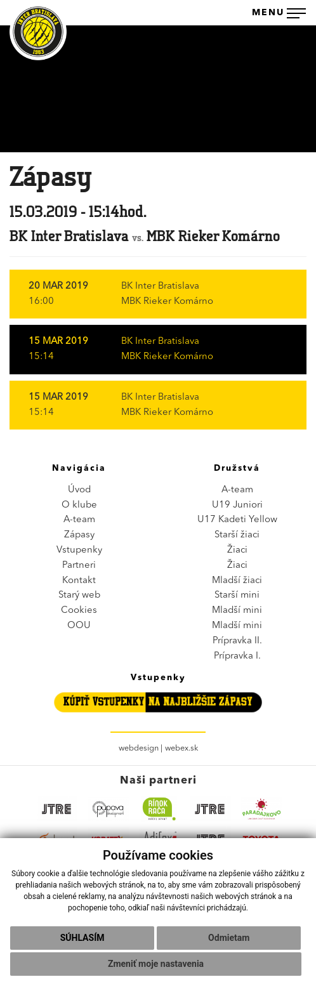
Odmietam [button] (228, 938)
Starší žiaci (237, 535)
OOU (79, 626)
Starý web (79, 595)
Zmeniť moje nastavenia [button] (156, 964)
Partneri (79, 565)
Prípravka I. (237, 656)
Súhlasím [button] (82, 938)
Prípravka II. (237, 641)
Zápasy (79, 535)
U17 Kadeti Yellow (237, 520)
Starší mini (237, 595)
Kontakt (79, 581)
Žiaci (237, 550)
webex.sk (181, 748)
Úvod (79, 490)
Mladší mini (237, 610)
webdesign (139, 748)
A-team (79, 520)
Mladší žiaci (237, 581)
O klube (79, 505)
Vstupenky (79, 550)
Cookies (79, 610)
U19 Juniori (237, 505)
